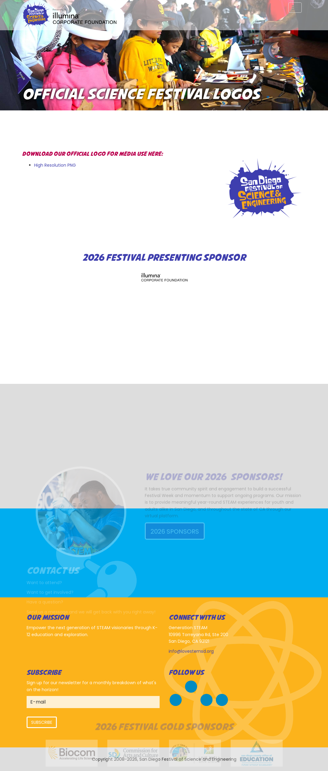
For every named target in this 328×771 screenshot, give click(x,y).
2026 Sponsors (175, 557)
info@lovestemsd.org (191, 651)
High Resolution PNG (55, 165)
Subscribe (41, 722)
